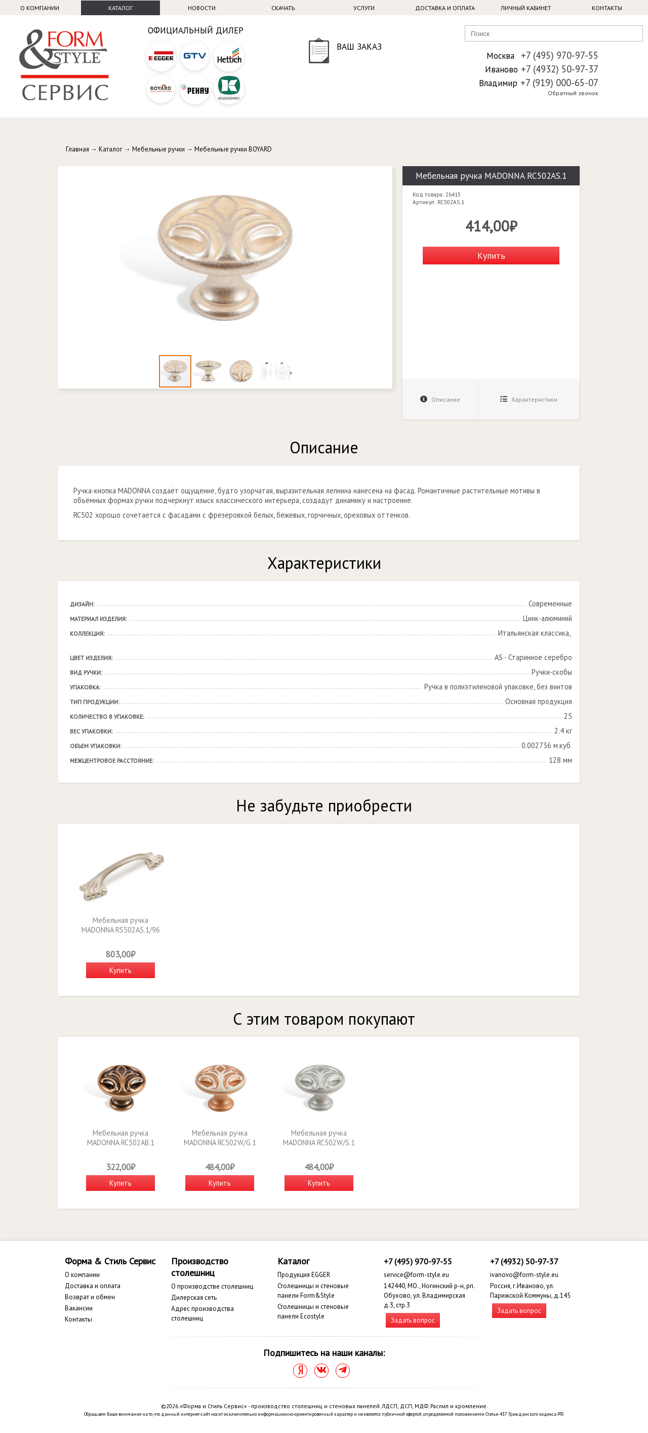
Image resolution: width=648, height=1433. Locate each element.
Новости (202, 8)
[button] (383, 175)
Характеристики (528, 399)
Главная (77, 149)
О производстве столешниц (212, 1286)
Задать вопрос (413, 1320)
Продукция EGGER (303, 1274)
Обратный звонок (573, 93)
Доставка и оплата (445, 8)
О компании (39, 8)
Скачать (283, 8)
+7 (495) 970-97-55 (559, 55)
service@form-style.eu (416, 1274)
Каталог (120, 8)
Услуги (364, 8)
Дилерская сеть (194, 1297)
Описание (440, 399)
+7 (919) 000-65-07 (559, 82)
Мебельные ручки (158, 149)
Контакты (607, 8)
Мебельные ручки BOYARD (233, 149)
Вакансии (79, 1308)
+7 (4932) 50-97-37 (559, 69)
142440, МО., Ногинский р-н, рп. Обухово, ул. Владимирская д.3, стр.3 (429, 1295)
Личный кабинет (526, 8)
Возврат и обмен (90, 1297)
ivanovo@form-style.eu (524, 1274)
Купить (491, 255)
